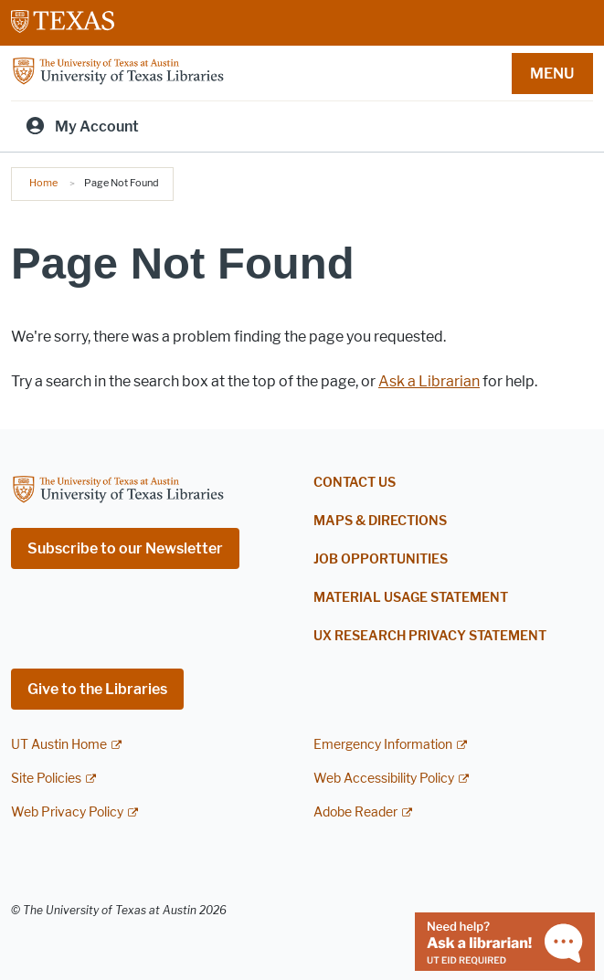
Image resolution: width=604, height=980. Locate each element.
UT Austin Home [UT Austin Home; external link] (59, 745)
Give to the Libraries (97, 689)
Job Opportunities (380, 559)
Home (43, 182)
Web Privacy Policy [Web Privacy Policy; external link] (67, 812)
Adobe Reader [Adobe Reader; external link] (355, 812)
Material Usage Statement (410, 598)
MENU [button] (552, 73)
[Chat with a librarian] (505, 940)
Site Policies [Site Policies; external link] (46, 778)
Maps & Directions (380, 521)
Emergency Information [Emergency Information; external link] (382, 745)
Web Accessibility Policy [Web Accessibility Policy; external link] (383, 778)
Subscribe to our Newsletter (125, 548)
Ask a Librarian (429, 381)
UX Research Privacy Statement (429, 636)
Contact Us (354, 482)
